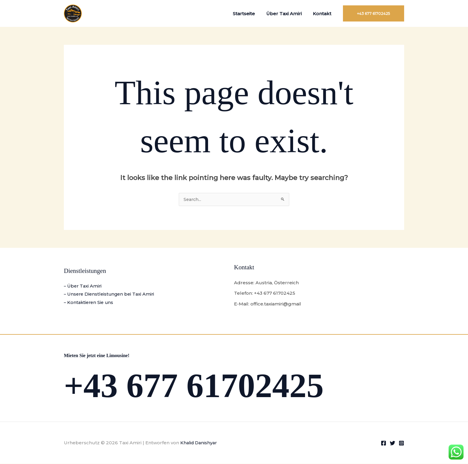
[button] (373, 13)
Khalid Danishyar (199, 443)
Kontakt (323, 13)
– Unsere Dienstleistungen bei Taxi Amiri (111, 294)
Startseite (249, 13)
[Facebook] (383, 443)
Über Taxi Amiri (287, 13)
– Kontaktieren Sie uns (90, 303)
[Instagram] (401, 443)
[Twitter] (392, 443)
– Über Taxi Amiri (83, 286)
